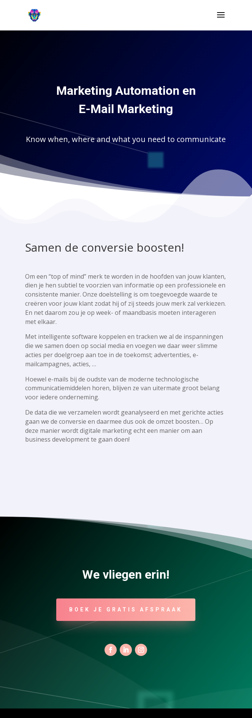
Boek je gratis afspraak (125, 609)
